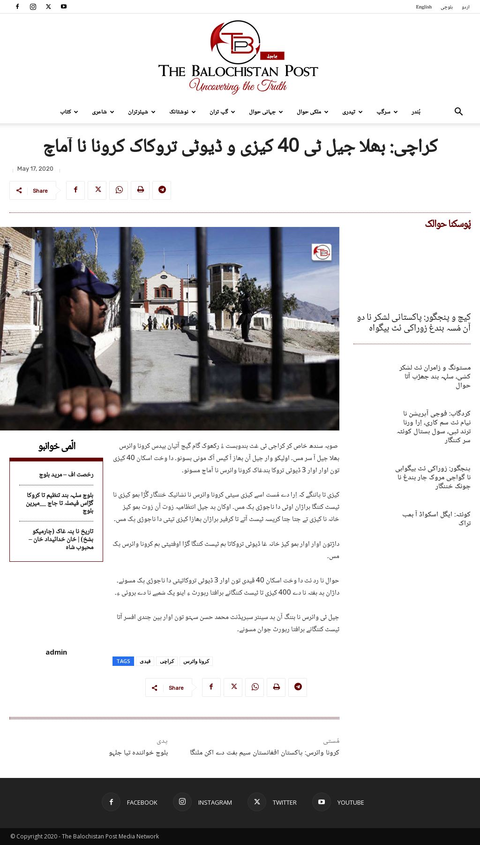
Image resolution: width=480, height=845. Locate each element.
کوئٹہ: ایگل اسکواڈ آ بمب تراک (436, 488)
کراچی (167, 660)
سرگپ (387, 112)
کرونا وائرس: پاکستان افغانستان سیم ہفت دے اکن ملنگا (264, 753)
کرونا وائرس (196, 660)
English (424, 7)
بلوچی (447, 7)
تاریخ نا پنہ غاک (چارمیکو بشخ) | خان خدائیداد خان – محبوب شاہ (61, 539)
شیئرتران (142, 112)
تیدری (352, 112)
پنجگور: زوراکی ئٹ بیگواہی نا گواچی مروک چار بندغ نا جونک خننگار (434, 453)
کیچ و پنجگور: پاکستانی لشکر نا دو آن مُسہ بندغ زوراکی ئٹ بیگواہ (419, 321)
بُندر (416, 112)
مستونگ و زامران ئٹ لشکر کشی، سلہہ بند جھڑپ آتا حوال (433, 367)
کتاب (69, 112)
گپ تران (222, 112)
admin (56, 651)
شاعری (103, 112)
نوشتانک (182, 112)
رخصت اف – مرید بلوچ (66, 475)
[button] (458, 112)
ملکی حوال (313, 112)
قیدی (145, 660)
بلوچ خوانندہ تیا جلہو (138, 753)
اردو (466, 7)
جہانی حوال (266, 112)
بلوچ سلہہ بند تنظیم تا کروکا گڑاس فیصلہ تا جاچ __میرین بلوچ (59, 503)
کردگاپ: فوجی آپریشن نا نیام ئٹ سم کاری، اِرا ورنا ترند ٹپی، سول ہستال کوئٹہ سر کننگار (432, 410)
